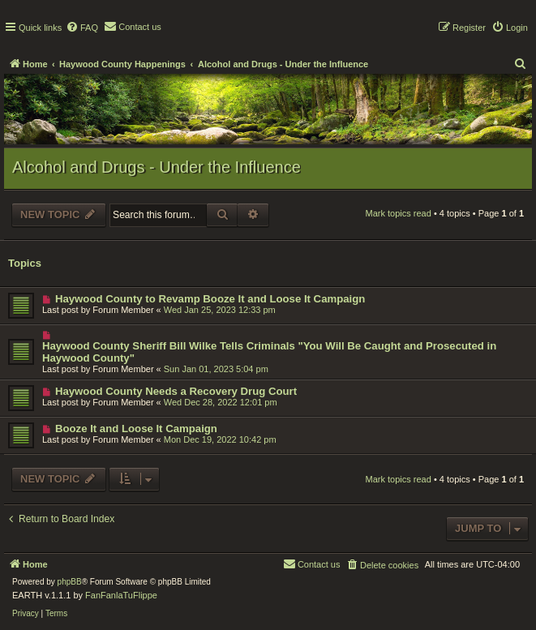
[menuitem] (82, 27)
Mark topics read (398, 213)
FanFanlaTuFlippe (121, 595)
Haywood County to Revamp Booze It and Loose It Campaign (210, 299)
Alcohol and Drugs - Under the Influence (156, 167)
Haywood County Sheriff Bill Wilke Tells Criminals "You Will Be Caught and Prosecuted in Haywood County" (269, 352)
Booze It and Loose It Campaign (136, 428)
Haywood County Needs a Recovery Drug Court (176, 391)
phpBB (70, 581)
